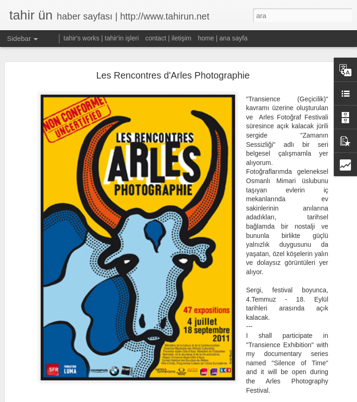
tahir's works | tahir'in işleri (101, 38)
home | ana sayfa (222, 38)
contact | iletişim (168, 38)
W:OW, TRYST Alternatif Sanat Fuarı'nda (73, 391)
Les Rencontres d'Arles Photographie (173, 63)
